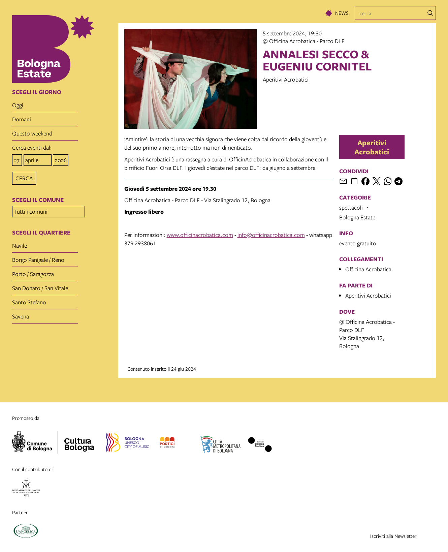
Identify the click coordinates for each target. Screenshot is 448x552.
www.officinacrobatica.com (200, 235)
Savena (20, 314)
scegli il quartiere (41, 230)
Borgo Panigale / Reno (38, 258)
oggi (17, 105)
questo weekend (32, 133)
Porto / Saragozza (33, 272)
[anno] (60, 159)
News (342, 12)
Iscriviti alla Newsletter (393, 535)
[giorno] (17, 159)
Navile (19, 243)
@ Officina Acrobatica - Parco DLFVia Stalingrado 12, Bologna (367, 334)
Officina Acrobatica (368, 269)
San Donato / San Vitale (40, 286)
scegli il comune (38, 199)
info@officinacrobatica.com (271, 235)
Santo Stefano (29, 300)
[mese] (38, 159)
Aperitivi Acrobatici (371, 146)
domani (21, 119)
